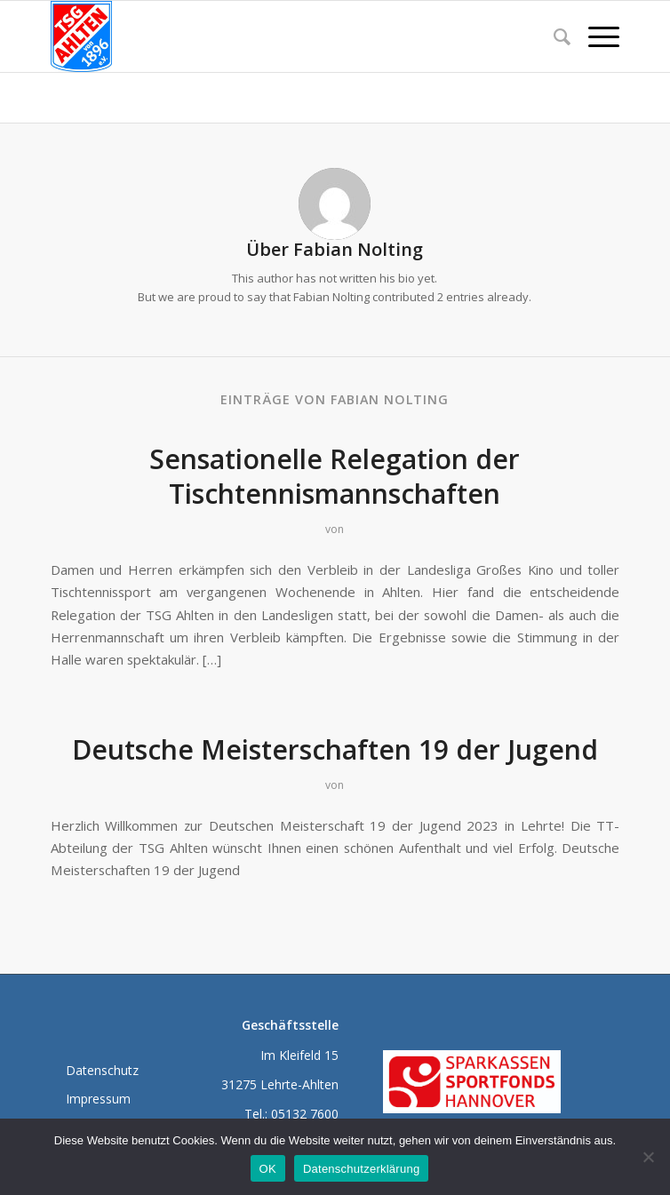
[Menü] (594, 36)
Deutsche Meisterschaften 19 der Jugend (335, 749)
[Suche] (553, 36)
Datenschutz (102, 1070)
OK (267, 1168)
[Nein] (648, 1157)
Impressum (98, 1098)
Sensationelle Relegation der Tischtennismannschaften (334, 476)
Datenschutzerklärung (361, 1168)
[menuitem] (553, 36)
